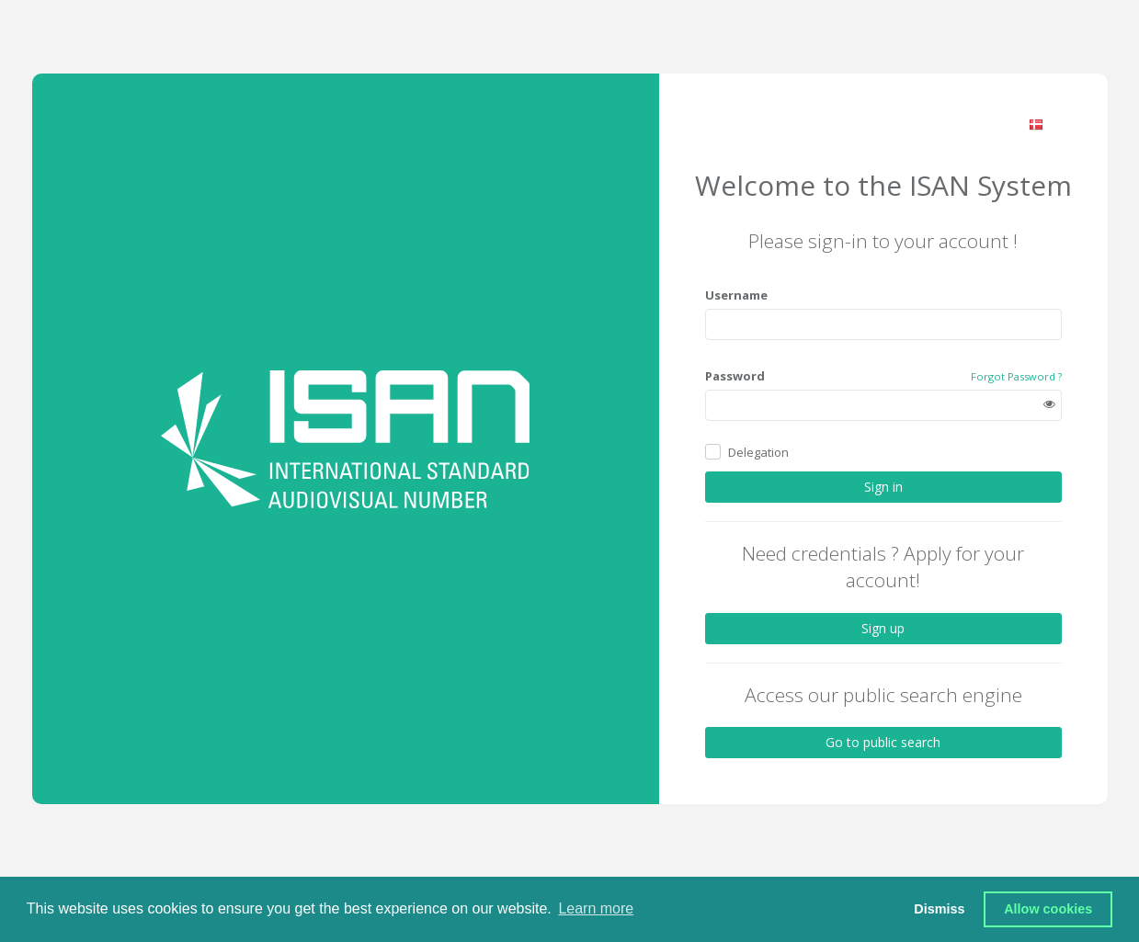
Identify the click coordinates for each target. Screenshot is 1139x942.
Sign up (883, 628)
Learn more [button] (595, 908)
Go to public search (883, 742)
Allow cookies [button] (1048, 909)
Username (736, 295)
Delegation (758, 452)
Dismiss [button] (939, 909)
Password (735, 376)
